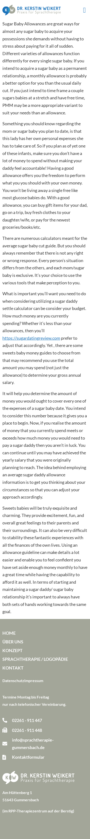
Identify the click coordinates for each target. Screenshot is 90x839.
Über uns (12, 641)
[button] (84, 10)
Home (9, 633)
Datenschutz (13, 680)
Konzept (12, 650)
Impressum (33, 680)
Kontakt (13, 667)
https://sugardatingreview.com (31, 338)
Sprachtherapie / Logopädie (35, 659)
